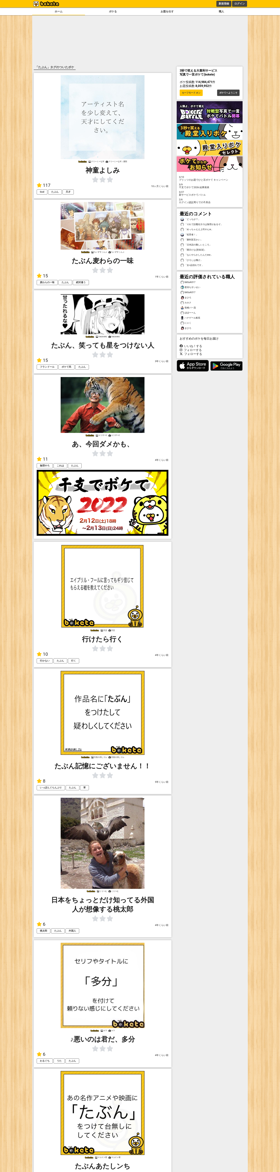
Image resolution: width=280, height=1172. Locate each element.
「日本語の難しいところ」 (195, 245)
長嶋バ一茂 (188, 308)
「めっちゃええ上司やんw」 (196, 229)
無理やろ (45, 465)
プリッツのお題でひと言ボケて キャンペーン (209, 178)
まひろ (185, 297)
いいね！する (191, 346)
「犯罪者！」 (189, 234)
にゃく (185, 323)
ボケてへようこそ (228, 92)
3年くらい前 (161, 361)
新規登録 (224, 3)
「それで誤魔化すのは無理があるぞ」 (201, 224)
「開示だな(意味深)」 (193, 250)
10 (42, 654)
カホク (185, 303)
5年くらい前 (161, 782)
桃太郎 (43, 930)
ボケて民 (66, 366)
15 (42, 275)
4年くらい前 (161, 460)
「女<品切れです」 (192, 265)
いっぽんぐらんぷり (51, 787)
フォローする (191, 350)
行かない (45, 660)
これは (60, 465)
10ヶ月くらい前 (159, 186)
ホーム (59, 11)
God (42, 191)
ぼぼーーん (188, 313)
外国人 (72, 930)
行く (73, 660)
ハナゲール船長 (190, 318)
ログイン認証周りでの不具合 (209, 201)
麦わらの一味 (47, 282)
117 (43, 185)
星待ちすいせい (190, 287)
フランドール (47, 366)
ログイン (239, 3)
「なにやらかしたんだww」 (196, 255)
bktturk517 (187, 282)
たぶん (55, 191)
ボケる (113, 11)
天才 (68, 191)
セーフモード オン (191, 92)
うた (59, 1060)
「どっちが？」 (190, 219)
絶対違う (81, 282)
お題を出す (167, 11)
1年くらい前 (161, 276)
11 (42, 459)
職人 (221, 11)
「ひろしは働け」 (191, 260)
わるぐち (45, 1060)
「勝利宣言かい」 (191, 240)
